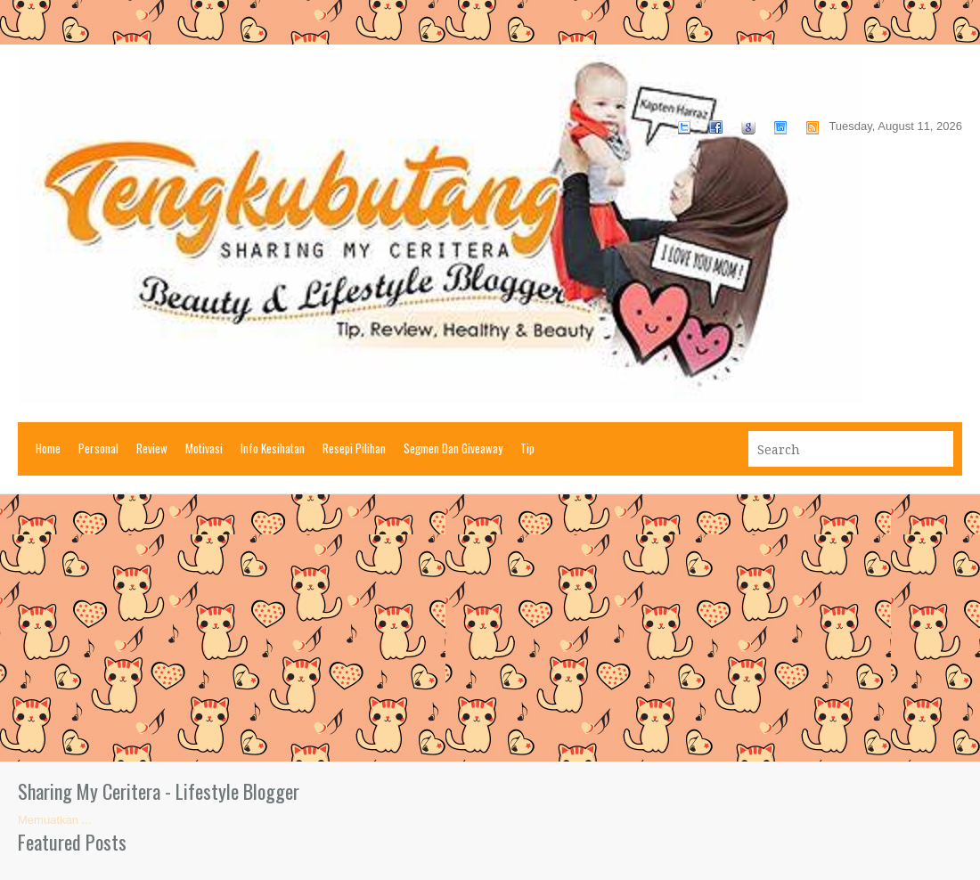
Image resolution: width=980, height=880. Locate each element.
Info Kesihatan (273, 448)
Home (48, 448)
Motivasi (204, 448)
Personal (98, 448)
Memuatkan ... (54, 820)
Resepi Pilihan (354, 448)
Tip (527, 448)
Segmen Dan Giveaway (453, 448)
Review (151, 448)
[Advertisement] (490, 628)
